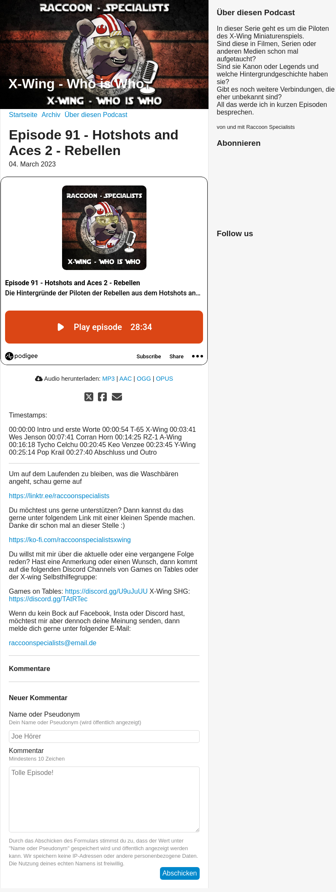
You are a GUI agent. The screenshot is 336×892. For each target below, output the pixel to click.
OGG (144, 378)
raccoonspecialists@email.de (52, 642)
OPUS (164, 378)
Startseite (23, 114)
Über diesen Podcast (96, 114)
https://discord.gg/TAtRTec (48, 599)
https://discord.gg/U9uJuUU (106, 591)
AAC (125, 378)
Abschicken (180, 873)
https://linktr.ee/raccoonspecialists (59, 495)
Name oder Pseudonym (44, 714)
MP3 (108, 378)
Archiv (51, 114)
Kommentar (26, 750)
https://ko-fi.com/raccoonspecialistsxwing (70, 539)
